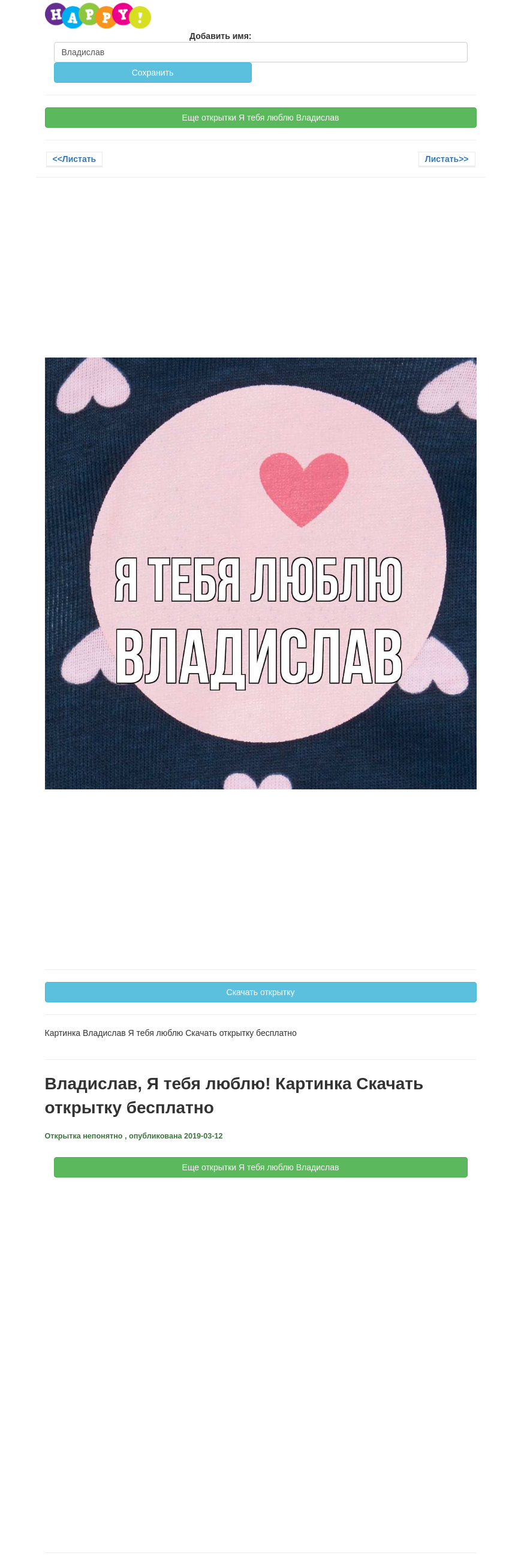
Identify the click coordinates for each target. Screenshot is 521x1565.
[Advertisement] (261, 274)
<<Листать (75, 159)
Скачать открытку (261, 992)
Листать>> (447, 159)
